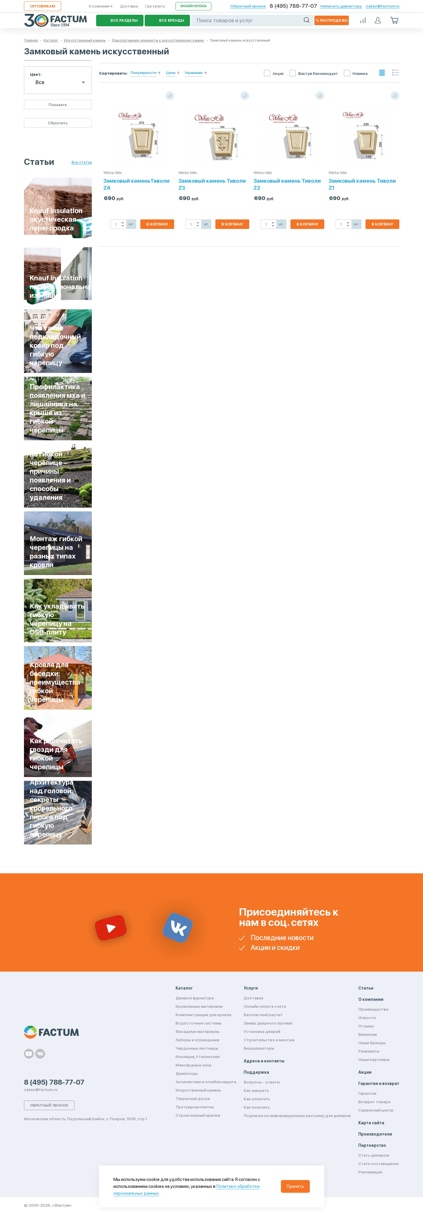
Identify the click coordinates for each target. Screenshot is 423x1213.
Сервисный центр (376, 1110)
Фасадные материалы (197, 1031)
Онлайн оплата (193, 6)
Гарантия (367, 1093)
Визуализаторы (259, 1048)
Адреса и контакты (264, 1061)
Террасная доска (193, 1098)
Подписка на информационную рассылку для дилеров (297, 1115)
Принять (295, 1186)
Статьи (365, 988)
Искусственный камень (198, 1090)
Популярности (143, 73)
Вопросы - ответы (262, 1082)
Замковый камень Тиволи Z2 (287, 184)
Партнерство (372, 1145)
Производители (375, 1134)
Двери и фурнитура (195, 998)
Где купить (155, 6)
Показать (58, 104)
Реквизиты (368, 1051)
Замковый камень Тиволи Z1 (362, 184)
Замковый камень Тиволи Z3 (212, 184)
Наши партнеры (374, 1059)
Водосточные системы (198, 1023)
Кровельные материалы (199, 1006)
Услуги (251, 988)
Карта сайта (371, 1122)
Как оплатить (257, 1098)
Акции (365, 1072)
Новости (367, 1017)
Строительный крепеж (198, 1115)
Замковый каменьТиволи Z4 (136, 184)
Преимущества (373, 1009)
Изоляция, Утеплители (197, 1056)
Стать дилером (373, 1155)
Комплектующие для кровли (203, 1014)
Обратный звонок (248, 6)
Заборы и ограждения (197, 1040)
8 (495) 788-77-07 (293, 6)
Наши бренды (371, 1042)
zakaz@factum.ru (382, 6)
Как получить (257, 1107)
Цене (171, 73)
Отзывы (366, 1026)
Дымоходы (187, 1073)
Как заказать (256, 1090)
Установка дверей (262, 1031)
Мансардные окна (193, 1065)
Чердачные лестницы (197, 1048)
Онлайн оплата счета (265, 1006)
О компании (101, 6)
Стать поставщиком (378, 1163)
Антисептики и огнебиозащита (206, 1081)
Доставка (129, 6)
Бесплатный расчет (263, 1014)
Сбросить (58, 123)
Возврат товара (374, 1101)
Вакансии (367, 1034)
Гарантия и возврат (378, 1083)
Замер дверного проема (268, 1023)
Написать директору (341, 6)
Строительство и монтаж (269, 1040)
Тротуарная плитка (195, 1107)
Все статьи (82, 162)
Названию (194, 73)
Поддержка (256, 1072)
